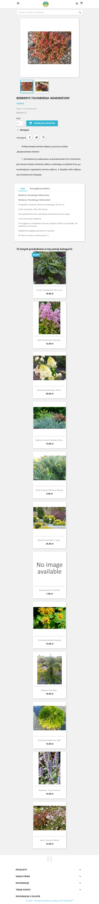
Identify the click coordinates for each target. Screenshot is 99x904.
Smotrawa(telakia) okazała (49, 640)
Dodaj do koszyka (42, 123)
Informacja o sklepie (28, 896)
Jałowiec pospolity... (49, 690)
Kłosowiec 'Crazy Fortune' (49, 790)
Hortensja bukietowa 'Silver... (49, 390)
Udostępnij (29, 137)
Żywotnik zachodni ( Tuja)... (49, 540)
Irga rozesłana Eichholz (49, 590)
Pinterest (43, 137)
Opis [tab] (22, 188)
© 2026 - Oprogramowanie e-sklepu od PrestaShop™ (49, 900)
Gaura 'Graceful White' (49, 840)
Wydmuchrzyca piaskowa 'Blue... (50, 440)
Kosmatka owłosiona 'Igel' (49, 740)
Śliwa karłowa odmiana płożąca (49, 490)
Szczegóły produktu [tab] (40, 188)
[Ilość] (19, 123)
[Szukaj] (49, 12)
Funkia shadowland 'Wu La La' (49, 290)
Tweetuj (36, 137)
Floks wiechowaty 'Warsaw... (49, 340)
